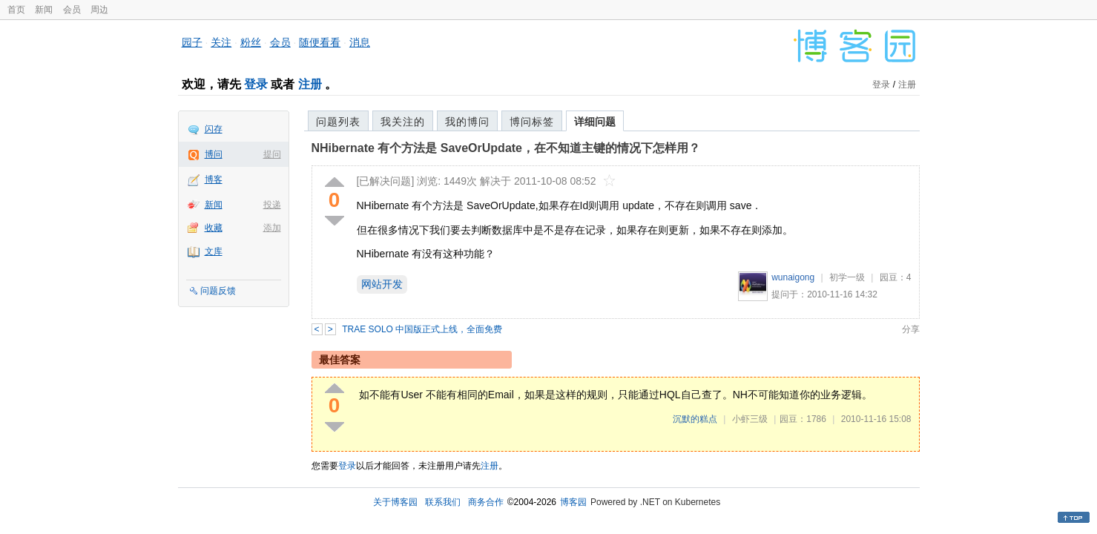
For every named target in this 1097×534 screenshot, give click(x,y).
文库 (214, 251)
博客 (214, 179)
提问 (272, 154)
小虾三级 (750, 419)
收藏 (214, 227)
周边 (99, 9)
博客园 (573, 502)
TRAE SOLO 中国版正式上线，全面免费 (422, 329)
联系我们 (443, 502)
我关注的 (403, 122)
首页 (16, 9)
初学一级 (847, 277)
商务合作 (486, 502)
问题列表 (338, 122)
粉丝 (250, 42)
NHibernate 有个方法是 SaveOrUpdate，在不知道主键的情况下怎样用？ (506, 148)
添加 (272, 227)
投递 (272, 205)
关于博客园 (395, 502)
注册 (310, 84)
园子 (192, 42)
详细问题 (595, 122)
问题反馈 (218, 291)
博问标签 (532, 122)
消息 (359, 42)
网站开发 (382, 284)
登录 (256, 84)
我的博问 (467, 122)
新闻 (44, 9)
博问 (214, 154)
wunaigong (792, 277)
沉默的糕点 (695, 419)
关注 (221, 42)
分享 (911, 329)
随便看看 (319, 42)
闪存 (214, 129)
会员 (72, 9)
